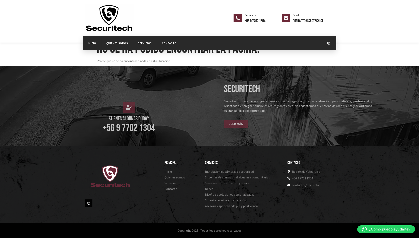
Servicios (145, 43)
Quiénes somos (117, 43)
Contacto (169, 43)
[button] (386, 229)
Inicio (92, 43)
